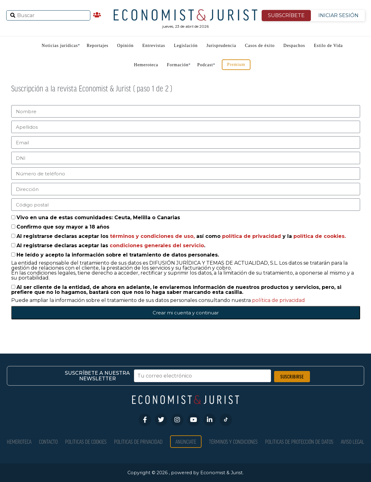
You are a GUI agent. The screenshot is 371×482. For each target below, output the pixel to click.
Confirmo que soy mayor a (63, 227)
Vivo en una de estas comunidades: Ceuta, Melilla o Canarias (98, 217)
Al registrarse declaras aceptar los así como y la (181, 236)
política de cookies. (319, 236)
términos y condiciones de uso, (153, 236)
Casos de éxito (260, 45)
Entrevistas (153, 45)
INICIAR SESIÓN (338, 15)
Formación (178, 65)
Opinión (125, 45)
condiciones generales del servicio (157, 245)
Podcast (205, 65)
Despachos (294, 45)
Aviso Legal (352, 441)
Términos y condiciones (233, 441)
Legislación (185, 45)
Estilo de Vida (328, 45)
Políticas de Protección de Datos (299, 441)
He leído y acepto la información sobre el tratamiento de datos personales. (118, 255)
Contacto (48, 441)
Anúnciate (185, 441)
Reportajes (97, 45)
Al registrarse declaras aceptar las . (111, 245)
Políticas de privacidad (138, 441)
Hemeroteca (146, 65)
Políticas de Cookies (86, 441)
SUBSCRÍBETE (286, 15)
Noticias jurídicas (60, 45)
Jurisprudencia (221, 45)
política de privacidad (252, 236)
